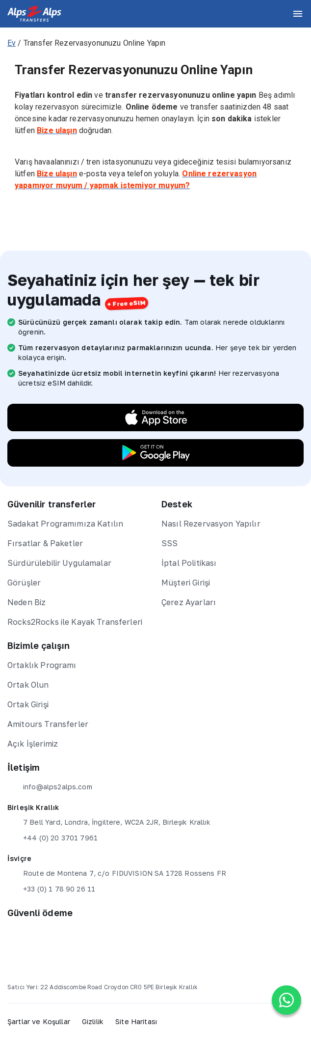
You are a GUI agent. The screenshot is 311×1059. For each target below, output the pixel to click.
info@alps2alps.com (49, 787)
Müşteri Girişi (185, 582)
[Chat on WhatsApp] (286, 1000)
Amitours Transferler (47, 724)
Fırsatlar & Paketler (45, 543)
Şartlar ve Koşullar (38, 1021)
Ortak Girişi (28, 704)
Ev (11, 43)
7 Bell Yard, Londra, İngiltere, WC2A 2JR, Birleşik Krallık (108, 822)
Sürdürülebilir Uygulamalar (59, 563)
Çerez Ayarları (188, 602)
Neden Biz (26, 602)
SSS (169, 543)
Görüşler (24, 582)
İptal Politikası (188, 563)
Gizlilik (93, 1021)
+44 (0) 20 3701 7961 (52, 838)
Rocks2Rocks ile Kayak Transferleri (74, 622)
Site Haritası (136, 1021)
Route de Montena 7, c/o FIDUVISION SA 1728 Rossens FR (116, 873)
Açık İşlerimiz (32, 744)
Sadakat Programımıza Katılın (65, 524)
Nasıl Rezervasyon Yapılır (210, 524)
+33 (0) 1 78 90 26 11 (51, 889)
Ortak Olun (28, 685)
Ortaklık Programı (42, 665)
